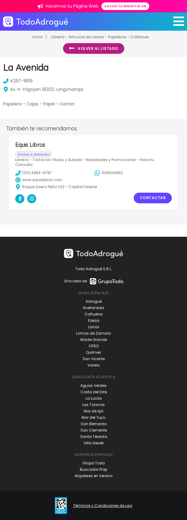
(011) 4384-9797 (33, 173)
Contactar (153, 197)
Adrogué (94, 301)
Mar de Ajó (93, 411)
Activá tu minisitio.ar (125, 6)
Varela (93, 365)
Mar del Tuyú (93, 417)
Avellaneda (93, 307)
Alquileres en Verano (93, 475)
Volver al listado (93, 48)
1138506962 (108, 173)
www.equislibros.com (38, 180)
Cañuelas (93, 314)
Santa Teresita (93, 436)
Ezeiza (93, 320)
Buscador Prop (93, 469)
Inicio (38, 37)
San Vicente (94, 358)
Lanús (93, 326)
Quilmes (93, 352)
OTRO (94, 346)
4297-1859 (18, 81)
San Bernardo (94, 423)
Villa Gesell (93, 443)
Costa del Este (93, 391)
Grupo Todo (94, 463)
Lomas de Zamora (93, 333)
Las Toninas (93, 404)
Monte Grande (93, 339)
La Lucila (94, 398)
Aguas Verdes (93, 385)
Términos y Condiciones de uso (102, 505)
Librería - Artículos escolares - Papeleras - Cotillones (100, 37)
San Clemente (93, 430)
